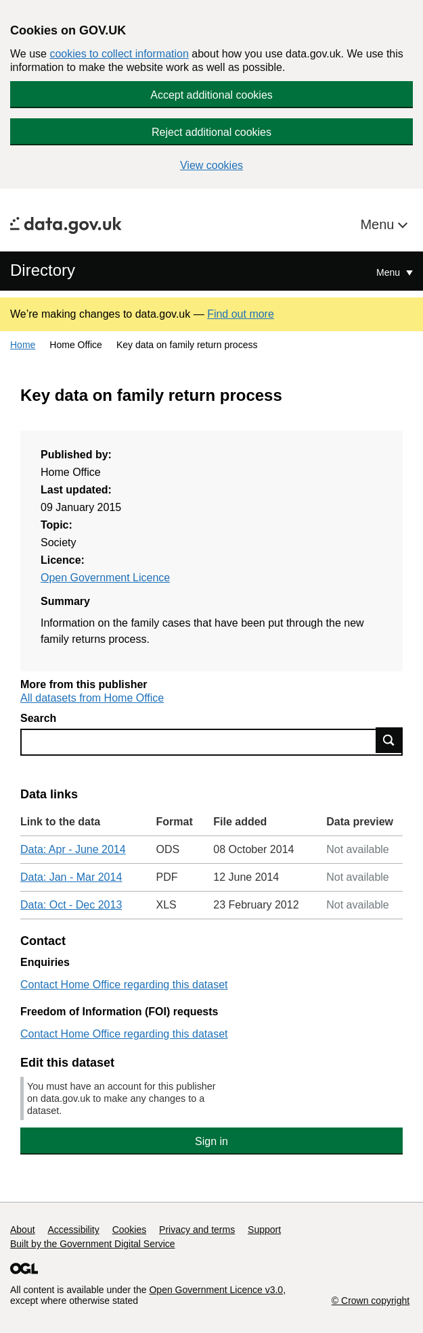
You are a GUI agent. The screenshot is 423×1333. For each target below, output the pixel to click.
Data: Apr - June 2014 (73, 849)
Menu (379, 224)
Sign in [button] (211, 1141)
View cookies (211, 165)
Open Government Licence (105, 577)
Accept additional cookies (211, 95)
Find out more (240, 314)
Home (22, 344)
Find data (389, 740)
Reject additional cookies (211, 132)
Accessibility (73, 1229)
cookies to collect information (118, 53)
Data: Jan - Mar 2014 (71, 877)
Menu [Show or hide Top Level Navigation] (389, 272)
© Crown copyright (370, 1300)
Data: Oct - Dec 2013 (71, 905)
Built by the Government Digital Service (92, 1243)
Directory (42, 270)
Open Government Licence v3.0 (216, 1289)
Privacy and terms (197, 1229)
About (22, 1229)
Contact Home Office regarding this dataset (124, 984)
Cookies (129, 1229)
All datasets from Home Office (92, 698)
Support (264, 1229)
